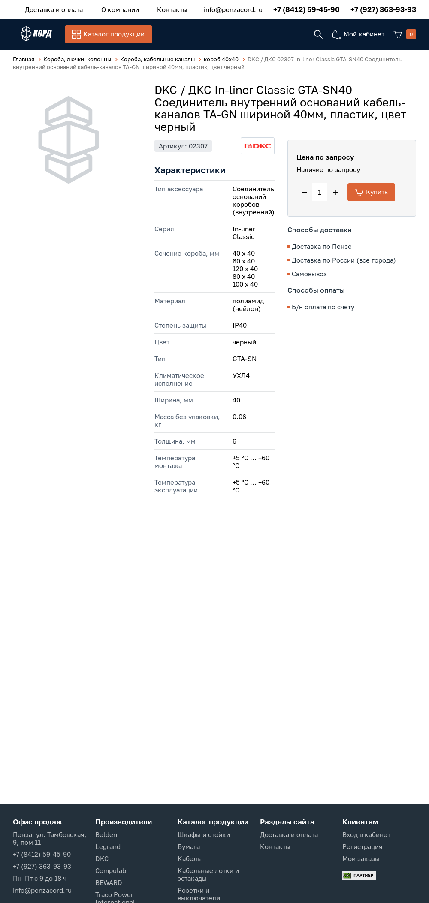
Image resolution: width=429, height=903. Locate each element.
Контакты (152, 8)
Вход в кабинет (366, 834)
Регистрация (362, 846)
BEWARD (108, 882)
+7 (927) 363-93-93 (383, 8)
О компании (108, 8)
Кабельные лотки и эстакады (208, 874)
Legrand (108, 846)
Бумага (189, 846)
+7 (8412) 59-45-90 (306, 8)
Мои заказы (361, 858)
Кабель (189, 858)
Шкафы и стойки (204, 834)
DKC (102, 858)
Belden (106, 834)
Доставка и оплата (50, 8)
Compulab (110, 870)
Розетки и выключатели (199, 894)
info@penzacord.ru (233, 8)
